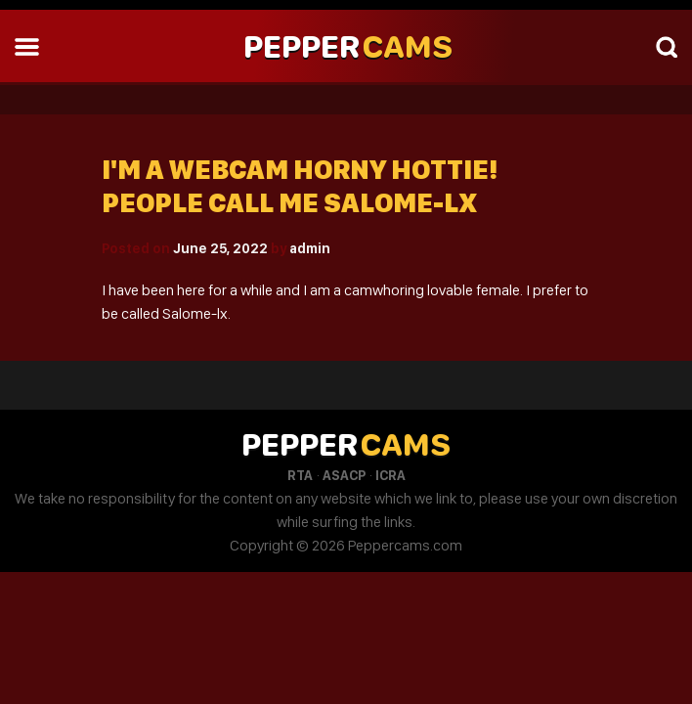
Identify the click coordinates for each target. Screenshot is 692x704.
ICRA (390, 475)
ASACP (344, 475)
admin (309, 248)
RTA (300, 475)
